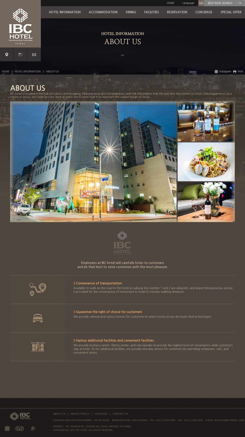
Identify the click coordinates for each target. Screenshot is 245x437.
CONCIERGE (203, 12)
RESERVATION (177, 12)
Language (188, 3)
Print (238, 71)
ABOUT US (59, 414)
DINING (131, 12)
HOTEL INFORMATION (65, 12)
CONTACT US (120, 414)
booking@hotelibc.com (229, 420)
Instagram (223, 71)
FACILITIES (151, 12)
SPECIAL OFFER (231, 12)
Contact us (34, 54)
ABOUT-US (52, 71)
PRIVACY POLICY (80, 414)
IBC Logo (20, 24)
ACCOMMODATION (103, 12)
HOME (170, 3)
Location (6, 54)
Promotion (20, 54)
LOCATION (101, 414)
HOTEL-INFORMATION (28, 71)
